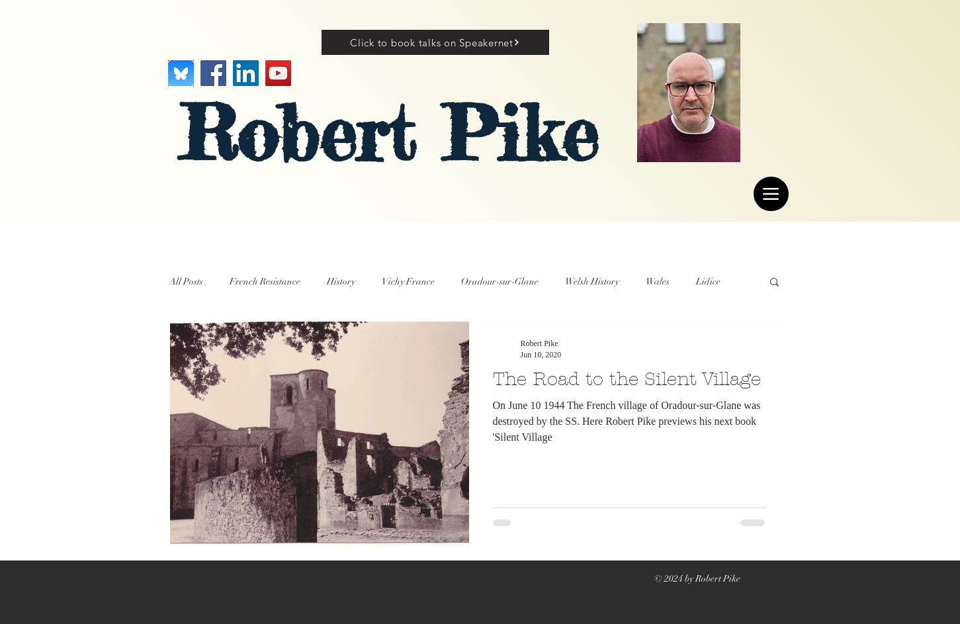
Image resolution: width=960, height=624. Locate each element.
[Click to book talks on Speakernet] (435, 42)
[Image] (181, 73)
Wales (658, 281)
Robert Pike (388, 133)
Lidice (708, 281)
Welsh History (592, 281)
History (341, 281)
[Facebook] (213, 73)
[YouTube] (278, 73)
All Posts (186, 281)
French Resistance (265, 281)
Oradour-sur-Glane (500, 281)
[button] (774, 283)
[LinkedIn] (246, 73)
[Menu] (771, 194)
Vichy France (408, 281)
